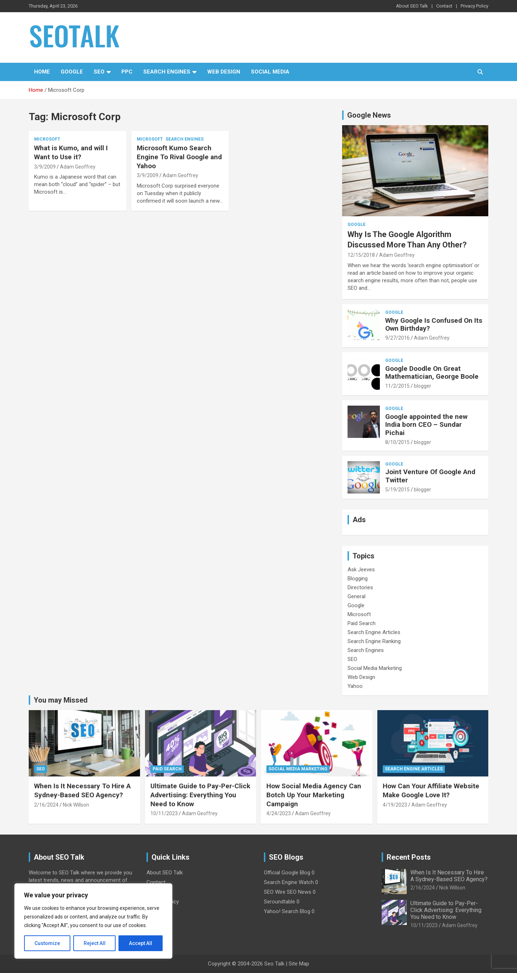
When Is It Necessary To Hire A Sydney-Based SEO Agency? (82, 790)
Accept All (140, 943)
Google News (369, 115)
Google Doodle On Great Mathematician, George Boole (432, 372)
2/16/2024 (46, 805)
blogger (422, 386)
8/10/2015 (397, 442)
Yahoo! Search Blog (287, 911)
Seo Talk (274, 963)
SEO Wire (274, 892)
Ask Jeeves (361, 569)
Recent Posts (409, 857)
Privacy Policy (474, 6)
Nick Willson (76, 805)
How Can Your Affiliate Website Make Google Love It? (431, 790)
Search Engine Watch (289, 882)
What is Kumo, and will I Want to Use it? (71, 152)
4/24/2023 (278, 813)
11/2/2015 (397, 386)
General (356, 596)
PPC (126, 72)
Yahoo (355, 686)
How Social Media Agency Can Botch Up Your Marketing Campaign (313, 795)
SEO (99, 72)
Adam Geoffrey (78, 167)
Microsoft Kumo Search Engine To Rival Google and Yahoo (179, 157)
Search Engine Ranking (374, 641)
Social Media (270, 72)
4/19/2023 (395, 805)
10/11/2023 (164, 813)
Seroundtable (279, 901)
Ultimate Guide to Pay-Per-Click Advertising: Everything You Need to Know (200, 795)
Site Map (299, 963)
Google (72, 72)
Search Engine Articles (374, 632)
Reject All (95, 943)
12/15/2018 (361, 255)
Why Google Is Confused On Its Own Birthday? (433, 324)
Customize (47, 943)
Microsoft (47, 139)
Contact (444, 6)
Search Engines (166, 72)
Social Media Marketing (375, 668)
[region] (93, 921)
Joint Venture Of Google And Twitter (430, 476)
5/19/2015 (397, 489)
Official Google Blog (287, 872)
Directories (360, 587)
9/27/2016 (397, 338)
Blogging (358, 578)
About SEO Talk (412, 6)
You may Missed (61, 700)
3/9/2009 (45, 167)
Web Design (223, 72)
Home (42, 72)
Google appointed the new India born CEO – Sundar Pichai (426, 424)
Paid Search (362, 623)
